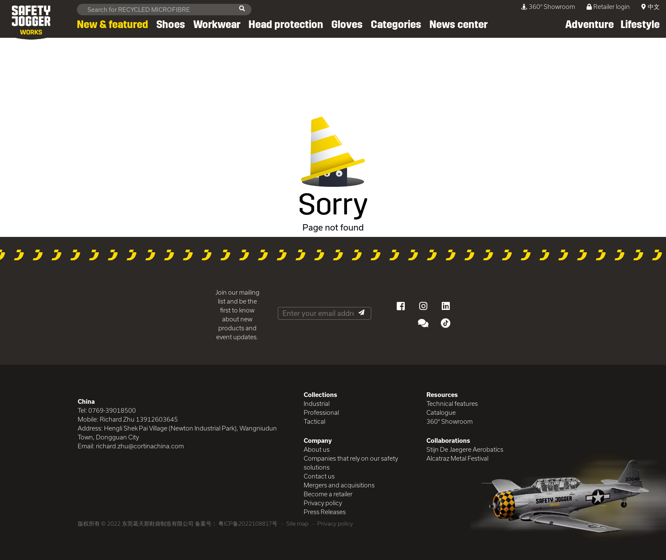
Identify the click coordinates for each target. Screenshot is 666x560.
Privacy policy (323, 503)
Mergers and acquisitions (339, 485)
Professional (321, 412)
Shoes (170, 25)
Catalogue (441, 412)
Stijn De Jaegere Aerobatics (464, 449)
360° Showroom (548, 6)
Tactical (314, 421)
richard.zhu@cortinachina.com (140, 446)
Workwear (216, 25)
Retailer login (608, 6)
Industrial (317, 403)
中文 (654, 6)
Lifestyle (640, 25)
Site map (297, 523)
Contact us (319, 476)
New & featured (112, 25)
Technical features (452, 403)
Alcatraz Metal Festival (457, 458)
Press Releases (325, 511)
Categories (396, 25)
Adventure (589, 25)
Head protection (285, 25)
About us (317, 449)
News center (458, 25)
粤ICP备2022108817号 (247, 523)
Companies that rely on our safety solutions (351, 463)
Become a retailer (328, 494)
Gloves (347, 25)
